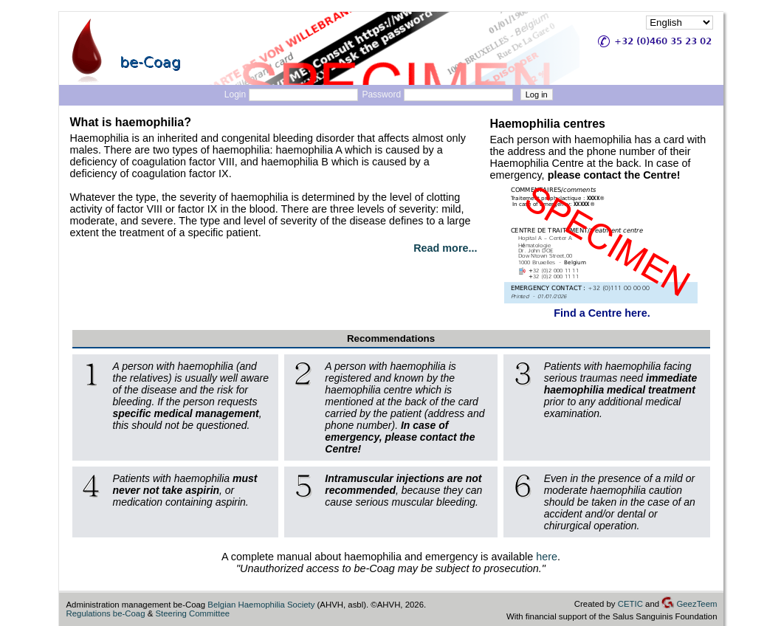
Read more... (445, 248)
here (546, 557)
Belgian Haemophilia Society (260, 604)
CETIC (630, 603)
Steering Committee (192, 613)
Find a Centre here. (602, 313)
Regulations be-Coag (105, 613)
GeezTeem (689, 603)
